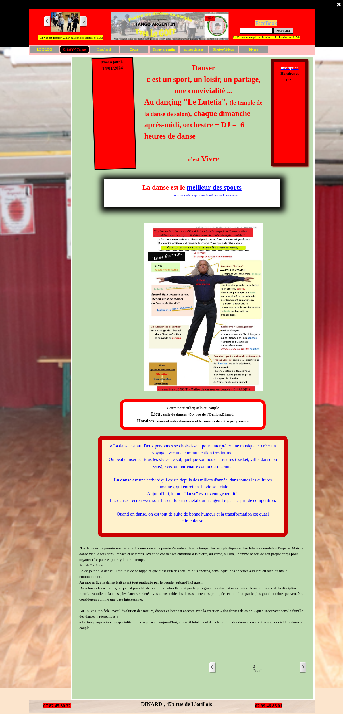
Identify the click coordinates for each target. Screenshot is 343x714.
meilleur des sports (214, 187)
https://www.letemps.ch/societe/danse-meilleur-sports (205, 195)
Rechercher (283, 30)
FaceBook (266, 23)
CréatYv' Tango (74, 49)
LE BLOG (44, 49)
